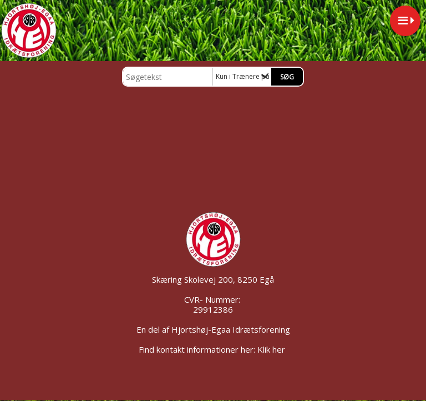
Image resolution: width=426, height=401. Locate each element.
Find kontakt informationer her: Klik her (213, 349)
